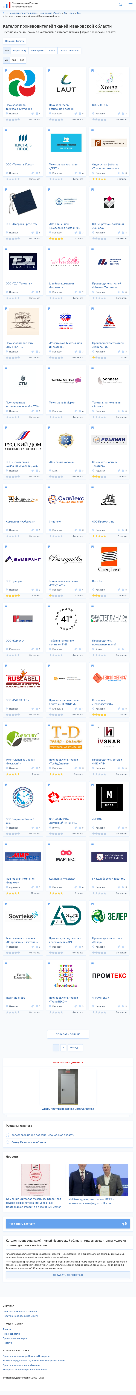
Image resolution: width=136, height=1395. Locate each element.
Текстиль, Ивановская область (79, 13)
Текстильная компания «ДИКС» (63, 166)
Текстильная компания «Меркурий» (20, 761)
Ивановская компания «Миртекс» (20, 880)
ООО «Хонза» (100, 105)
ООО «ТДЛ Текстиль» (19, 283)
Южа (53, 470)
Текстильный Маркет (62, 402)
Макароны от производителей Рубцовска (25, 1373)
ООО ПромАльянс (103, 521)
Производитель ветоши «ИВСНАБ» (107, 761)
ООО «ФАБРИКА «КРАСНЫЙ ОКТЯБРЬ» (63, 821)
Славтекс (55, 521)
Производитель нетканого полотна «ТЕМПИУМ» (65, 702)
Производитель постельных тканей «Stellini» (104, 643)
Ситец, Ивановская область (28, 1142)
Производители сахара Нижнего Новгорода (26, 1360)
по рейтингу (19, 50)
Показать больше (68, 1034)
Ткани (71, 13)
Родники (98, 470)
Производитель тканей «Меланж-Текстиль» (106, 285)
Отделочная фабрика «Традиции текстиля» (105, 166)
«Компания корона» (61, 462)
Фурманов (13, 887)
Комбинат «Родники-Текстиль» (105, 464)
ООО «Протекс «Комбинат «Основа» (108, 226)
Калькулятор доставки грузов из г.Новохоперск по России (34, 1364)
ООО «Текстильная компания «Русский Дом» (22, 464)
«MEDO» (97, 819)
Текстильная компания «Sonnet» (106, 404)
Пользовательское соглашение (20, 1315)
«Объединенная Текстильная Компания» (64, 226)
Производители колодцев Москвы (21, 1369)
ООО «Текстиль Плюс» (20, 164)
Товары (7, 1333)
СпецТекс (98, 581)
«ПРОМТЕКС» (100, 997)
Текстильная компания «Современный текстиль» (22, 940)
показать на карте (69, 50)
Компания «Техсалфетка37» (102, 702)
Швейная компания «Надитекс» (61, 285)
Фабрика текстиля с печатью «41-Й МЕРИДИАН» (61, 643)
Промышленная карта (15, 1342)
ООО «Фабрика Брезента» (21, 224)
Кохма (97, 649)
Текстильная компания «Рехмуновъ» (63, 583)
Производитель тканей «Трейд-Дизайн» (63, 761)
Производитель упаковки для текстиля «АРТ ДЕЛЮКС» (65, 940)
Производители (11, 1338)
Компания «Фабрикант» (21, 521)
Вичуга (54, 827)
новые (51, 50)
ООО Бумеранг (15, 581)
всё (7, 50)
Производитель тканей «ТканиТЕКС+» (63, 999)
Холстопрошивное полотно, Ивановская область (42, 1135)
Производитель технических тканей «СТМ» (22, 404)
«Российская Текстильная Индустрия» (65, 345)
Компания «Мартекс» (62, 878)
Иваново (12, 113)
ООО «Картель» (15, 640)
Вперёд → (75, 1047)
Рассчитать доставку (68, 1228)
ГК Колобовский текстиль (108, 878)
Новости (7, 1347)
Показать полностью (68, 1279)
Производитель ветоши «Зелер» (107, 940)
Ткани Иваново (15, 997)
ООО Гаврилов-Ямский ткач (20, 821)
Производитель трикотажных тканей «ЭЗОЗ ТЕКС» (19, 107)
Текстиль (65, 13)
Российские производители (23, 13)
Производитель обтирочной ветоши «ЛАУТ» (61, 107)
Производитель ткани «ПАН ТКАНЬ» (19, 345)
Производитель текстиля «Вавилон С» (108, 345)
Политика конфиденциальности (20, 1320)
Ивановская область (50, 13)
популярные (37, 50)
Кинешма (13, 649)
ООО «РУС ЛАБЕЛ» (17, 700)
